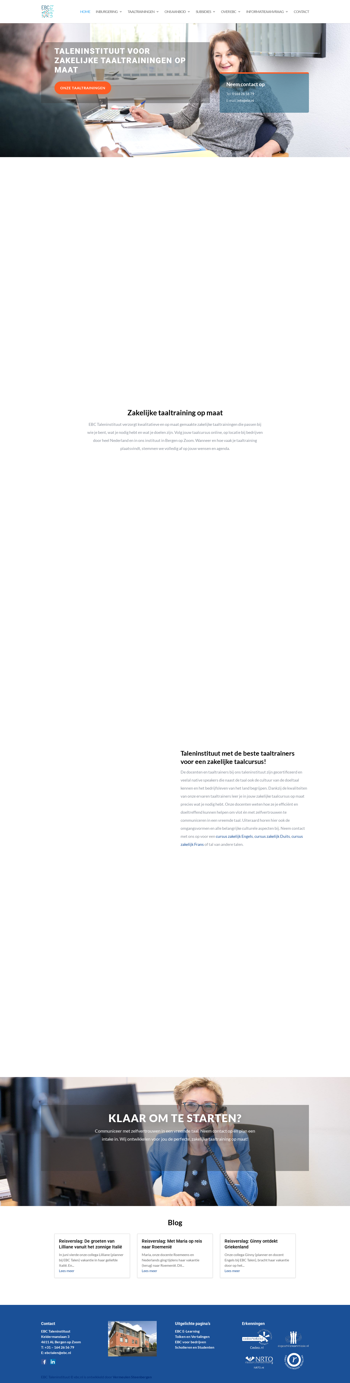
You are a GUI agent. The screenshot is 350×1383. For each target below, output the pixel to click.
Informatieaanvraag (265, 12)
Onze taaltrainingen (82, 88)
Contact (301, 12)
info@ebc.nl (245, 100)
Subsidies (203, 12)
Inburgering (107, 12)
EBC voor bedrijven (190, 1342)
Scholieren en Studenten (194, 1347)
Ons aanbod (175, 12)
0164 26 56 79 (243, 94)
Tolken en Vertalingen (192, 1336)
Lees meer (66, 1271)
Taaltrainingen (141, 12)
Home (85, 12)
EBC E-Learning (187, 1331)
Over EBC (228, 12)
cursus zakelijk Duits (272, 836)
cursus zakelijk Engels (234, 836)
